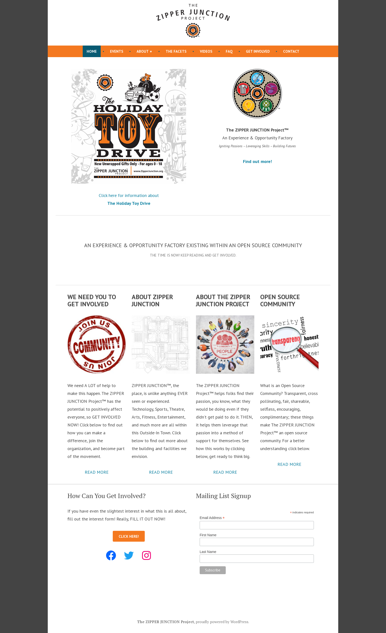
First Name (208, 535)
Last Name (208, 552)
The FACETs (176, 51)
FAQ (229, 51)
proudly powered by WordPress (222, 621)
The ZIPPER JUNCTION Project (165, 621)
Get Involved (258, 51)
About (143, 51)
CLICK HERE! (129, 536)
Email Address (212, 518)
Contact (291, 51)
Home (92, 51)
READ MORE (97, 472)
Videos (206, 51)
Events (116, 51)
